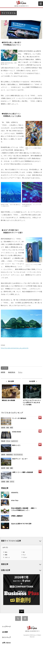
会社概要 (5, 632)
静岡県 (3, 372)
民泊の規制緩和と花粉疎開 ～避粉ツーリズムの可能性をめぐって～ (24, 509)
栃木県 (3, 468)
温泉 (7, 481)
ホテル (12, 481)
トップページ (6, 626)
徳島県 (3, 454)
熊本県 (3, 427)
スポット (7, 557)
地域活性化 (11, 372)
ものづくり (14, 441)
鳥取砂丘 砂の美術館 (8, 400)
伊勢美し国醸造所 (17, 516)
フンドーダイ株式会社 (20, 418)
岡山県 (3, 441)
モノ (24, 555)
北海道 (3, 481)
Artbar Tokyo (14, 500)
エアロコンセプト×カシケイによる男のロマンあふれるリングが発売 (32, 402)
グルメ (25, 557)
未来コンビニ (16, 445)
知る (6, 552)
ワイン (20, 372)
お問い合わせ (6, 643)
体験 (11, 468)
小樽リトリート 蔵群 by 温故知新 (22, 472)
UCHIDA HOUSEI (16, 432)
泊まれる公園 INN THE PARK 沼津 (21, 524)
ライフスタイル (18, 454)
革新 (7, 427)
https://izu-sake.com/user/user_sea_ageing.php (14, 348)
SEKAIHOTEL (14, 493)
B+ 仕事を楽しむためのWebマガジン (21, 4)
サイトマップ (6, 637)
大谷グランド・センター (20, 459)
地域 (7, 468)
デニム (8, 441)
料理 (11, 427)
